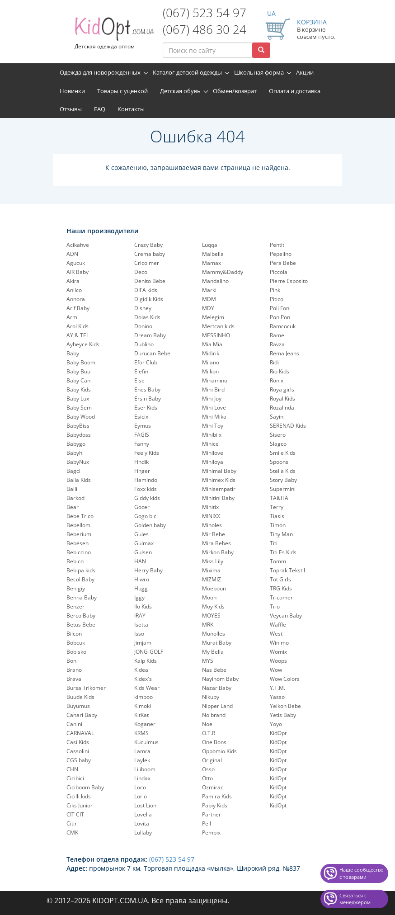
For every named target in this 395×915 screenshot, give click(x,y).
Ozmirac (212, 787)
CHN (72, 769)
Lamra (142, 751)
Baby (72, 353)
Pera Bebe (283, 263)
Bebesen (77, 543)
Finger (142, 471)
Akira (73, 281)
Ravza (277, 344)
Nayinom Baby (220, 679)
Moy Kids (213, 606)
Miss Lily (212, 561)
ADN (72, 254)
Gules (141, 534)
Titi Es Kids (283, 552)
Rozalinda (282, 407)
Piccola (278, 272)
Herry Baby (148, 570)
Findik (141, 462)
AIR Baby (77, 272)
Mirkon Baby (218, 552)
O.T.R (208, 733)
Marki (209, 290)
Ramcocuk (283, 326)
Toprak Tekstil (287, 570)
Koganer (144, 724)
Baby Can (78, 380)
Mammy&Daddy (222, 272)
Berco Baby (80, 615)
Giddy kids (147, 498)
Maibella (213, 254)
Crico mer (146, 263)
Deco (140, 272)
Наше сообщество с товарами (361, 873)
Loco (140, 787)
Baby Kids (78, 389)
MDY (208, 308)
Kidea (141, 670)
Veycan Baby (286, 615)
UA (271, 13)
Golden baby (150, 525)
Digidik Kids (148, 299)
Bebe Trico (80, 516)
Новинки (72, 91)
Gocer (142, 507)
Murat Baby (216, 642)
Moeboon (214, 588)
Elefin (141, 371)
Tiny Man (281, 534)
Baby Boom (80, 362)
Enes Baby (147, 389)
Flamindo (145, 480)
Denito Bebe (149, 281)
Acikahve (77, 245)
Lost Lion (145, 805)
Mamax (211, 263)
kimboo (143, 697)
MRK (207, 624)
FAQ (99, 109)
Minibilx (211, 435)
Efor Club (145, 362)
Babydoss (78, 435)
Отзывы (71, 109)
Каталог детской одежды (187, 72)
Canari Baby (81, 715)
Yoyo (276, 724)
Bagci (73, 471)
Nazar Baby (216, 688)
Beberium (78, 534)
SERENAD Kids (288, 425)
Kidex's (143, 679)
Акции (305, 72)
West (276, 633)
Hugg (141, 588)
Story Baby (283, 480)
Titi (273, 543)
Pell (206, 823)
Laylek (142, 760)
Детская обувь (180, 91)
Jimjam (142, 642)
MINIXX (211, 516)
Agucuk (75, 263)
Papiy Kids (214, 805)
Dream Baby (150, 335)
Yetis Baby (283, 715)
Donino (143, 326)
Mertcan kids (218, 326)
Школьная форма (259, 72)
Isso (139, 633)
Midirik (210, 353)
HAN (140, 561)
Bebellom (78, 525)
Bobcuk (75, 642)
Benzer (75, 606)
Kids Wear (147, 688)
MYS (207, 661)
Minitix (210, 507)
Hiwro (141, 579)
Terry (276, 507)
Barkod (75, 498)
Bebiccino (78, 552)
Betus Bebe (80, 624)
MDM (209, 299)
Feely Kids (146, 453)
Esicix (141, 416)
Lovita (141, 823)
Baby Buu (78, 371)
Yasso (277, 697)
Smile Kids (283, 453)
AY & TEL (77, 335)
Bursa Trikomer (86, 688)
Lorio (140, 796)
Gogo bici (146, 516)
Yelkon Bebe (285, 706)
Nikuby (210, 697)
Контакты (131, 109)
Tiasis (277, 516)
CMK (72, 832)
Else (139, 380)
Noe (207, 724)
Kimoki (142, 706)
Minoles (212, 525)
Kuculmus (146, 742)
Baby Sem (79, 407)
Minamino (214, 380)
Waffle (278, 624)
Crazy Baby (148, 245)
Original (212, 760)
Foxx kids (145, 489)
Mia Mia (212, 344)
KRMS (141, 733)
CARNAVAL (80, 733)
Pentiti (278, 245)
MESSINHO (216, 335)
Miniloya (212, 462)
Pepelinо (281, 254)
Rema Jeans (284, 353)
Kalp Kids (145, 661)
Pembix (211, 832)
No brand (214, 715)
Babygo (75, 444)
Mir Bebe (213, 534)
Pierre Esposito (289, 281)
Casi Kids (77, 742)
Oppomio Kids (219, 751)
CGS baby (78, 760)
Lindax (142, 778)
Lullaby (143, 832)
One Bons (214, 742)
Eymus (142, 425)
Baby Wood (80, 416)
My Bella (213, 652)
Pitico (276, 299)
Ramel (278, 335)
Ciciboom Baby (85, 787)
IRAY (140, 615)
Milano (210, 362)
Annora (75, 299)
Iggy (139, 597)
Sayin (276, 416)
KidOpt (278, 733)
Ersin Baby (147, 398)
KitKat (141, 715)
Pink (275, 290)
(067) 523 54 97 (204, 13)
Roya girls (282, 389)
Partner (211, 814)
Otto (207, 778)
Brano (74, 670)
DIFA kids (145, 290)
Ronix (276, 380)
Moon (209, 597)
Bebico (75, 561)
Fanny (141, 444)
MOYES (211, 615)
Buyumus (78, 706)
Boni (72, 661)
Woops (278, 661)
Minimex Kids (218, 480)
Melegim (213, 317)
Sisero (278, 435)
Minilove (212, 453)
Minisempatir (218, 489)
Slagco (278, 444)
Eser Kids (145, 407)
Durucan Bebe (152, 353)
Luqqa (209, 245)
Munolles (213, 633)
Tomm (278, 561)
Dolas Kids (147, 317)
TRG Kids (281, 588)
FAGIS (141, 435)
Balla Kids (78, 480)
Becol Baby (80, 579)
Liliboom (144, 769)
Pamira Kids (217, 796)
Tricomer (281, 597)
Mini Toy (212, 425)
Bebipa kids (80, 570)
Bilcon (74, 633)
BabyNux (77, 462)
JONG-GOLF (148, 652)
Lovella (143, 814)
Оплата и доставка (294, 91)
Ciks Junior (79, 805)
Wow (276, 670)
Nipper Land (217, 706)
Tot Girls (280, 579)
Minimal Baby (219, 471)
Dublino (144, 344)
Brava (73, 679)
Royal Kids (282, 398)
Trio (275, 606)
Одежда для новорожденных (100, 72)
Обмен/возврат (235, 91)
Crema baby (149, 254)
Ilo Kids (143, 606)
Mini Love (214, 407)
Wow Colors (285, 679)
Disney (142, 308)
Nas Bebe (214, 670)
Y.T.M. (277, 688)
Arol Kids (77, 326)
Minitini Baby (218, 498)
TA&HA (279, 498)
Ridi (274, 362)
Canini (74, 724)
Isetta (141, 624)
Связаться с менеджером (355, 899)
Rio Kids (279, 371)
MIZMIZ (211, 579)
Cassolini (77, 751)
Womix (278, 652)
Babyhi (75, 453)
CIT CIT (75, 814)
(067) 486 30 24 (204, 29)
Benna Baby (81, 597)
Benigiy (75, 588)
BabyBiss (77, 425)
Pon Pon (280, 317)
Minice (210, 444)
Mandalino (215, 281)
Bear (72, 507)
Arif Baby (77, 308)
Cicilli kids (78, 796)
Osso (208, 769)
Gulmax (144, 543)
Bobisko (76, 652)
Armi (72, 317)
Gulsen (143, 552)
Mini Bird (213, 389)
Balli (71, 489)
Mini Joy (211, 398)
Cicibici (75, 778)
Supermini (283, 489)
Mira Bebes (216, 543)
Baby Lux (77, 398)
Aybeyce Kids (82, 344)
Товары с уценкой (122, 91)
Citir (71, 823)
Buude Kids (80, 697)
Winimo (279, 642)
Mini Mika (214, 416)
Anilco (74, 290)
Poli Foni (280, 308)
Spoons (279, 462)
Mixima (211, 570)
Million (210, 371)
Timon (278, 525)
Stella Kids (283, 471)
